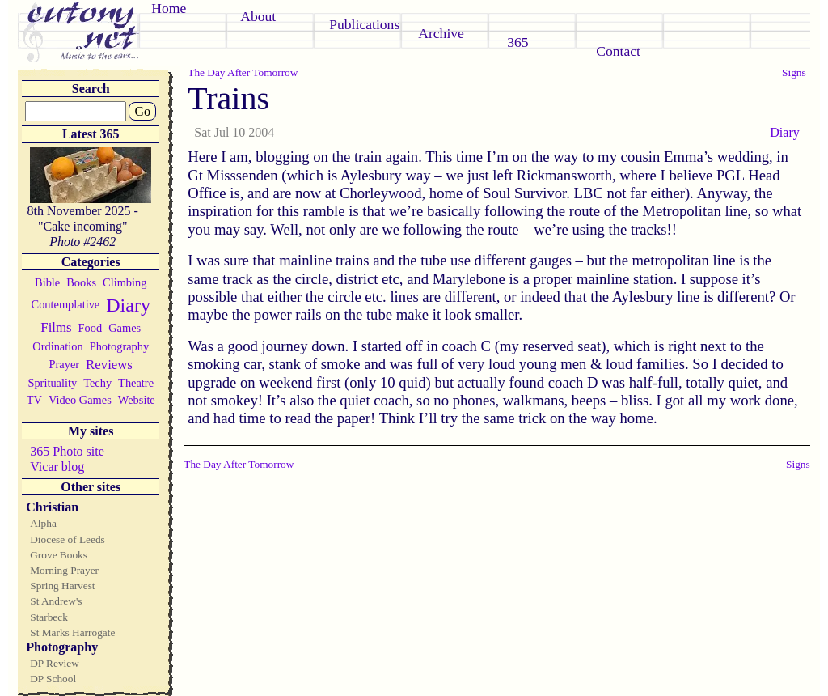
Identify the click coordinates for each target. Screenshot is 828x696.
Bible (47, 282)
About (258, 16)
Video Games (80, 399)
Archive (441, 33)
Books (81, 282)
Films (55, 327)
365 (517, 42)
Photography (120, 346)
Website (136, 399)
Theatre (136, 382)
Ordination (57, 346)
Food (90, 327)
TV (34, 399)
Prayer (64, 364)
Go (142, 111)
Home (168, 8)
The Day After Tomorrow (243, 72)
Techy (97, 382)
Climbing (124, 282)
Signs (794, 72)
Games (124, 327)
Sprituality (52, 382)
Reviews (109, 364)
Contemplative (66, 304)
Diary (128, 305)
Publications (364, 24)
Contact (618, 51)
